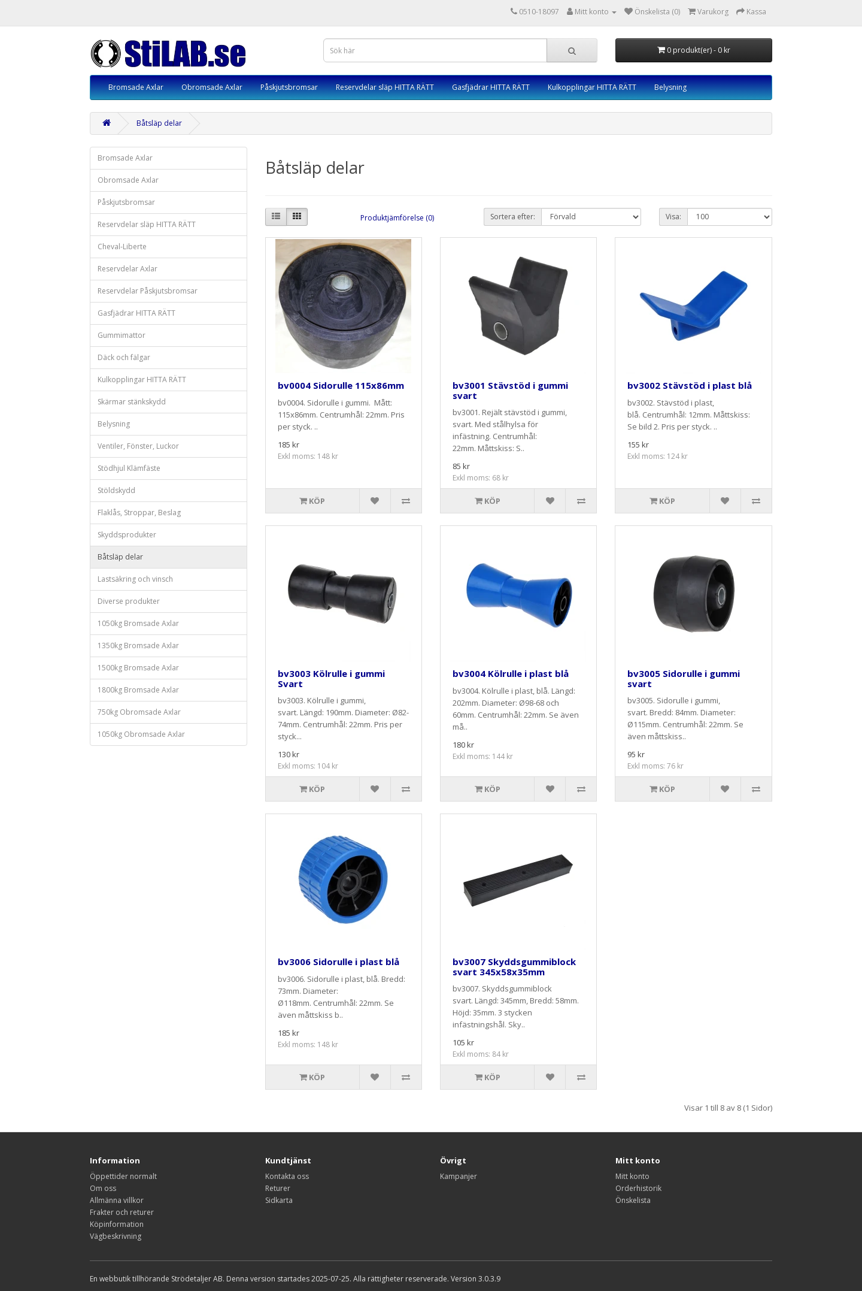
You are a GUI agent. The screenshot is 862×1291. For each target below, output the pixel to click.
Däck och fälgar (124, 357)
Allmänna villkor (117, 1200)
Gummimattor (121, 335)
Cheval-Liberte (122, 246)
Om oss (103, 1188)
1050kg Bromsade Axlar (138, 623)
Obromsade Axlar (211, 87)
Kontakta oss (287, 1176)
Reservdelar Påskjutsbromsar (148, 291)
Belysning (670, 87)
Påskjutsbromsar (289, 87)
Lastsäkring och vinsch (135, 579)
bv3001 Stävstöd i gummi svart (510, 390)
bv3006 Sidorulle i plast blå (338, 962)
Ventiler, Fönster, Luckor (138, 446)
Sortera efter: (512, 216)
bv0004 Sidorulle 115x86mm (341, 385)
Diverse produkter (129, 601)
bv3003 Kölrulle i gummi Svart (331, 678)
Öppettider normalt (123, 1176)
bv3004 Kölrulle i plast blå (511, 673)
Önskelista (633, 1200)
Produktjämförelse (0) (397, 218)
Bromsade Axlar (135, 87)
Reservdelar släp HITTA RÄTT (385, 87)
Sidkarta (279, 1200)
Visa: (673, 216)
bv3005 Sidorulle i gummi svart (683, 678)
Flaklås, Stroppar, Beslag (139, 512)
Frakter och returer (122, 1212)
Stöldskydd (116, 490)
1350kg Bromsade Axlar (138, 645)
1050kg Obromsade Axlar (141, 734)
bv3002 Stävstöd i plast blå (689, 385)
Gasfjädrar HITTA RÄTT (491, 87)
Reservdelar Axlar (127, 269)
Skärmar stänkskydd (132, 402)
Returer (277, 1188)
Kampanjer (458, 1176)
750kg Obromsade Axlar (139, 712)
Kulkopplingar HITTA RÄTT (592, 87)
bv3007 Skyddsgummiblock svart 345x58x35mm (514, 967)
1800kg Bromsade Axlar (138, 690)
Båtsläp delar (159, 123)
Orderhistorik (638, 1188)
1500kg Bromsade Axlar (138, 668)
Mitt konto (632, 1176)
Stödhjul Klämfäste (129, 468)
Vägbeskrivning (115, 1236)
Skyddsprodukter (127, 535)
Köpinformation (117, 1224)
